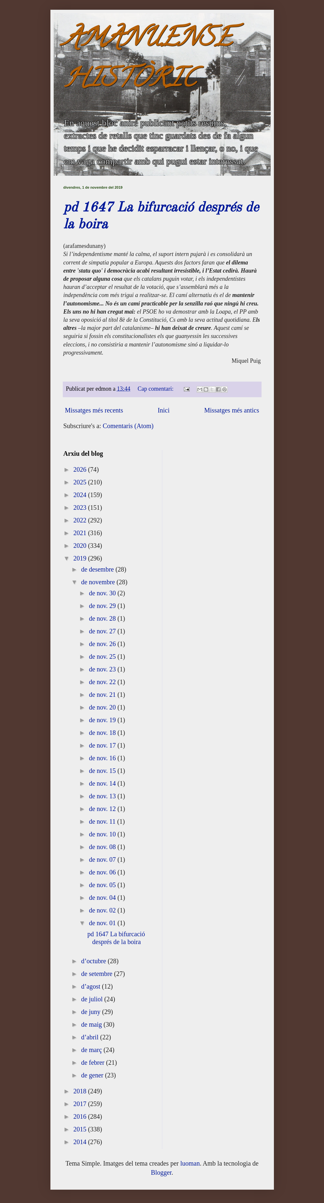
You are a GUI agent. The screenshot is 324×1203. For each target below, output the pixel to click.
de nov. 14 (103, 783)
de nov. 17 (103, 745)
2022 (80, 520)
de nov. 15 (103, 770)
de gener (93, 1075)
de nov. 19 (103, 719)
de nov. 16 (103, 758)
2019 (80, 558)
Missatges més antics (231, 410)
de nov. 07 (103, 859)
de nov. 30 (103, 593)
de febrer (93, 1062)
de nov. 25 (103, 656)
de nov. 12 (103, 808)
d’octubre (94, 961)
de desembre (98, 569)
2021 (80, 532)
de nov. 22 (103, 681)
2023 (80, 507)
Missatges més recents (94, 410)
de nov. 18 (103, 732)
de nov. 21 (103, 694)
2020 (80, 545)
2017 (80, 1103)
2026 (80, 469)
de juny (91, 1011)
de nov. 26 (103, 643)
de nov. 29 (103, 605)
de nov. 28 (103, 618)
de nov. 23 (103, 669)
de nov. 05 (103, 884)
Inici (164, 410)
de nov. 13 (103, 796)
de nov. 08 (103, 846)
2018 (80, 1091)
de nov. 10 (103, 834)
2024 (80, 494)
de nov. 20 (103, 707)
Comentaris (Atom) (128, 425)
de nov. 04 (103, 897)
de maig (92, 1024)
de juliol (92, 999)
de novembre (98, 582)
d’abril (90, 1037)
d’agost (91, 986)
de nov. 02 (103, 910)
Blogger (161, 1172)
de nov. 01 (103, 922)
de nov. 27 (103, 631)
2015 (80, 1129)
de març (92, 1049)
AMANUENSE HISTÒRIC (147, 60)
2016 (80, 1116)
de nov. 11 (103, 821)
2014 (80, 1141)
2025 (80, 482)
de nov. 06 (103, 872)
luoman (190, 1163)
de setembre (97, 973)
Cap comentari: (156, 388)
